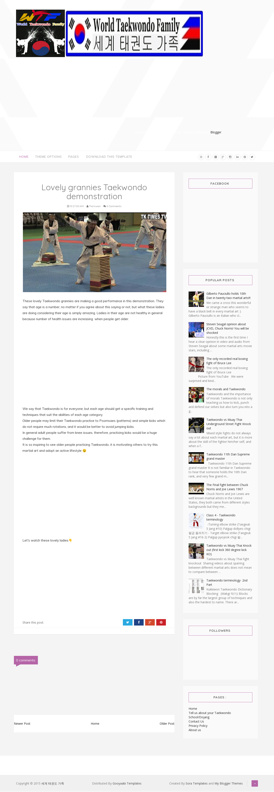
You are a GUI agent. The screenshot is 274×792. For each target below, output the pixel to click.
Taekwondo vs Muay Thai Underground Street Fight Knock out (228, 424)
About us (195, 731)
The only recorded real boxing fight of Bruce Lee (227, 362)
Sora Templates (197, 784)
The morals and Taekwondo (226, 390)
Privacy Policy (198, 727)
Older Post (167, 724)
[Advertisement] (177, 100)
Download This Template (109, 157)
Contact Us (196, 722)
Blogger (215, 132)
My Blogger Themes (228, 784)
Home (24, 157)
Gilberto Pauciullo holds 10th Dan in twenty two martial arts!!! (228, 297)
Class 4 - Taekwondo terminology (220, 518)
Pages (73, 157)
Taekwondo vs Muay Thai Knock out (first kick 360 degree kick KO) (229, 551)
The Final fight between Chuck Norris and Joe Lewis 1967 (227, 488)
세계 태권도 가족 (52, 784)
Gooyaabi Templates (127, 784)
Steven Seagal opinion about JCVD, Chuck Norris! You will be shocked (227, 329)
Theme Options (48, 157)
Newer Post (22, 724)
